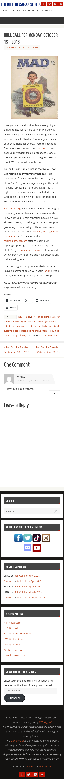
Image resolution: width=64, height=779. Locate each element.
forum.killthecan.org (15, 240)
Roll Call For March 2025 (28, 592)
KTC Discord (11, 628)
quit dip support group (14, 326)
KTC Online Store (13, 639)
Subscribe (14, 697)
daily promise (23, 316)
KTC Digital (45, 722)
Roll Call (32, 47)
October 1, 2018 (15, 47)
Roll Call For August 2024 (31, 597)
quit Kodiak (43, 326)
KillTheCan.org (12, 208)
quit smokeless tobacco (15, 330)
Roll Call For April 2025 (29, 581)
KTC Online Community (17, 633)
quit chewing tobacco (21, 321)
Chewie (8, 581)
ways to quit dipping (17, 335)
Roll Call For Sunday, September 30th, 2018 (16, 349)
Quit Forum (17, 740)
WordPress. (45, 766)
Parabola (31, 766)
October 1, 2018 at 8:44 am (33, 380)
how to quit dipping (40, 316)
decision (41, 148)
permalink (51, 335)
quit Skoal (54, 326)
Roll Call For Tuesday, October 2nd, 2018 (48, 349)
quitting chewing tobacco (39, 330)
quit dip (52, 321)
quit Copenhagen (40, 321)
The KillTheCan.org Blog (21, 4)
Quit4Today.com (13, 650)
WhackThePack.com (15, 655)
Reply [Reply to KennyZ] (54, 393)
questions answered (32, 250)
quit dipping (31, 326)
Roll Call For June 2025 (27, 575)
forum (47, 271)
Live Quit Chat (12, 644)
